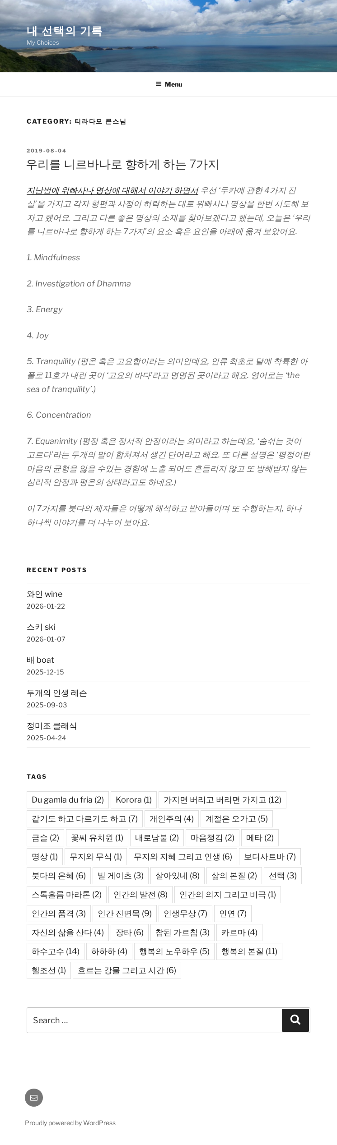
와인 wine (44, 594)
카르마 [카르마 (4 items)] (239, 932)
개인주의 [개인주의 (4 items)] (172, 818)
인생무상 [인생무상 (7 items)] (185, 913)
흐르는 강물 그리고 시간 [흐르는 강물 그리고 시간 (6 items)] (127, 970)
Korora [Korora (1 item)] (134, 799)
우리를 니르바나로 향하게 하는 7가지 (123, 164)
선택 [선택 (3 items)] (283, 875)
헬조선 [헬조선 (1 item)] (49, 970)
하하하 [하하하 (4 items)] (109, 951)
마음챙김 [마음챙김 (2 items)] (212, 837)
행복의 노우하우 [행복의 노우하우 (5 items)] (174, 951)
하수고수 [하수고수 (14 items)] (56, 951)
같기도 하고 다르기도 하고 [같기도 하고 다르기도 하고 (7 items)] (85, 818)
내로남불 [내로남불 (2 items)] (157, 837)
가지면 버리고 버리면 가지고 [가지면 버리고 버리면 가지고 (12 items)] (222, 799)
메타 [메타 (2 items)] (260, 837)
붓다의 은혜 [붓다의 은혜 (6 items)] (59, 875)
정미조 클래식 (52, 725)
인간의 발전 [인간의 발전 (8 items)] (140, 894)
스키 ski (41, 627)
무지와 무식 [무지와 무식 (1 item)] (96, 856)
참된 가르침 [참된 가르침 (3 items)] (182, 932)
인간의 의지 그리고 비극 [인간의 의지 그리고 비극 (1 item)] (227, 894)
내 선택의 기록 (65, 30)
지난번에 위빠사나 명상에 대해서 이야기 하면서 (112, 190)
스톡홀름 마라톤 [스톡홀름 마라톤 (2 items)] (67, 894)
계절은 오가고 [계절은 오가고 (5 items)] (237, 818)
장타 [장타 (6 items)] (130, 932)
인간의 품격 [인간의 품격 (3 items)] (59, 913)
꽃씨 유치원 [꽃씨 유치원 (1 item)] (97, 837)
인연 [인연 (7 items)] (233, 913)
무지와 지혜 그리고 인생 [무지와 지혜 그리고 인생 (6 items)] (183, 856)
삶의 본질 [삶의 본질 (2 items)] (234, 875)
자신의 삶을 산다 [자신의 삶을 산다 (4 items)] (68, 932)
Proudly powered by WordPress (70, 1123)
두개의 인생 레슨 (57, 692)
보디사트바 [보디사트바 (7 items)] (270, 856)
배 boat (40, 660)
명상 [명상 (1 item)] (45, 856)
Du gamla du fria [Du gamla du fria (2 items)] (68, 799)
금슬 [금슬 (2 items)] (45, 837)
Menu (168, 84)
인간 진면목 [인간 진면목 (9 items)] (125, 913)
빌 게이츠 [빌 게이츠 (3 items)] (121, 875)
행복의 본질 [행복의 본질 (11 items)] (249, 951)
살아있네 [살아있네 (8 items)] (177, 875)
